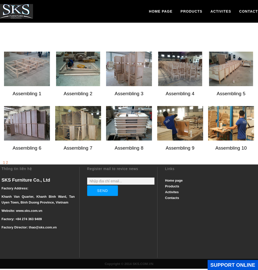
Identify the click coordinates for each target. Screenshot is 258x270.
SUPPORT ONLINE (232, 265)
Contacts (172, 199)
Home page (161, 11)
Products (192, 11)
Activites (220, 11)
